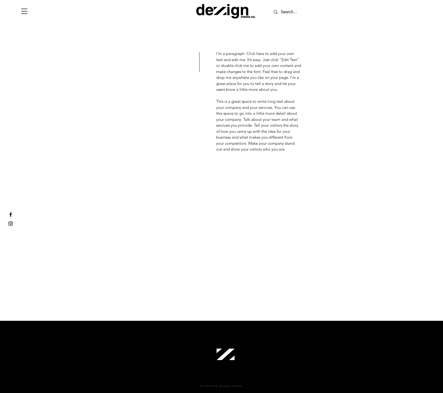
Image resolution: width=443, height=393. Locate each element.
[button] (24, 11)
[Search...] (310, 12)
